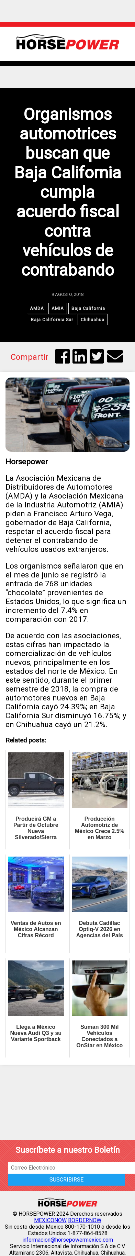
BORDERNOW (84, 1220)
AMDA (37, 308)
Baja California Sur (52, 319)
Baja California (88, 308)
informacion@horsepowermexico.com (67, 1240)
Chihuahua (92, 319)
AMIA (58, 308)
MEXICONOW (50, 1220)
